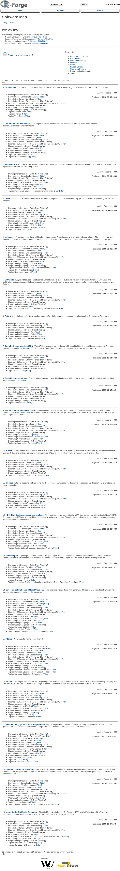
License (73, 63)
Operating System (78, 69)
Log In (107, 4)
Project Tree (9, 22)
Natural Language (77, 67)
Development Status (78, 56)
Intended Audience (78, 60)
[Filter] (42, 97)
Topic (72, 73)
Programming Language (18, 55)
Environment (75, 58)
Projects (100, 10)
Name (72, 65)
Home (20, 10)
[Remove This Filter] (38, 37)
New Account (115, 4)
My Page (60, 10)
